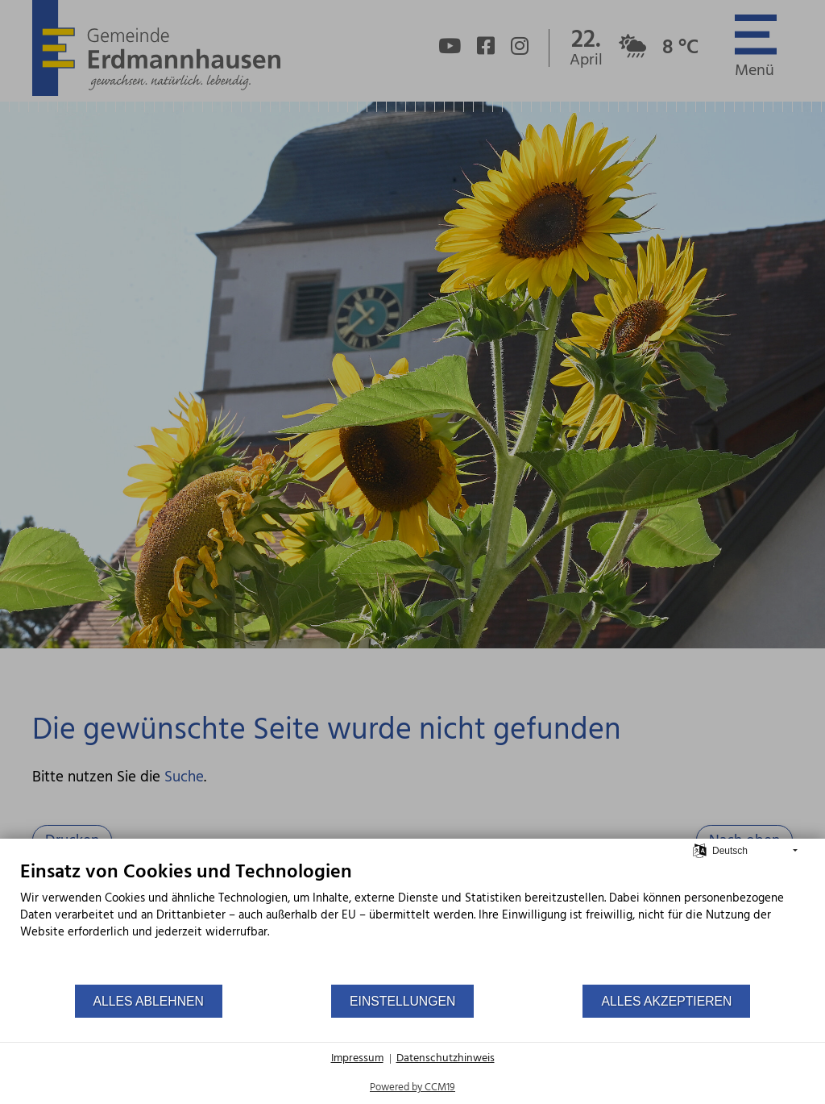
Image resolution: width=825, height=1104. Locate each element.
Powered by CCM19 (412, 1087)
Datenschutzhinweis (445, 1059)
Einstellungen (402, 1001)
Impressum (357, 1059)
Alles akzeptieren (666, 1001)
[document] (412, 922)
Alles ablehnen (148, 1001)
